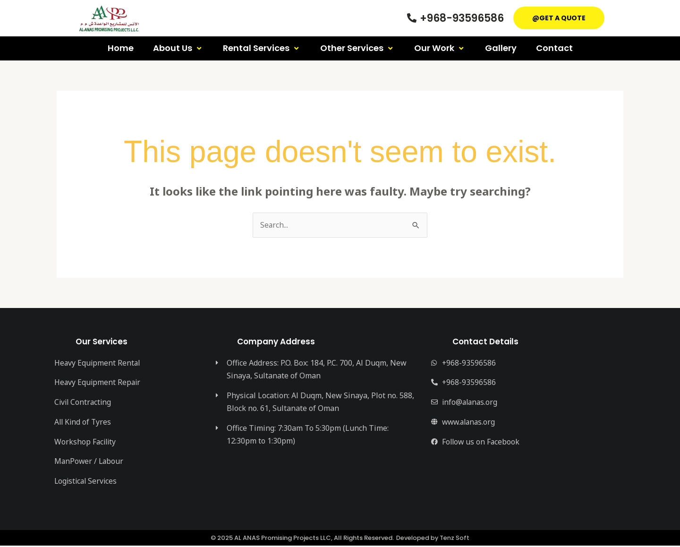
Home (121, 48)
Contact (554, 48)
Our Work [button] (440, 48)
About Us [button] (178, 48)
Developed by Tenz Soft (433, 539)
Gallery (501, 48)
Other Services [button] (357, 48)
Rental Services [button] (262, 48)
